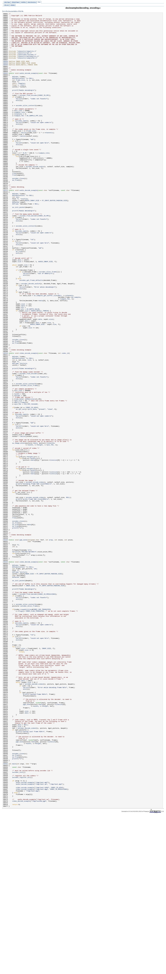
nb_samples (76, 354)
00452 (5, 914)
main (14, 914)
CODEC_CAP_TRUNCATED (41, 729)
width (17, 470)
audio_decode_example (28, 226)
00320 (5, 645)
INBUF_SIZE (29, 686)
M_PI (25, 181)
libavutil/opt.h (24, 61)
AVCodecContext (18, 91)
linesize (50, 529)
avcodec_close (18, 212)
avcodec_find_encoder (28, 112)
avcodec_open (21, 142)
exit (17, 118)
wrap (51, 645)
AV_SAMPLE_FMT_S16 (34, 136)
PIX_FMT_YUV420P (30, 482)
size (19, 311)
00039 (5, 73)
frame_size (20, 94)
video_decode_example (28, 672)
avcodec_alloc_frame (47, 324)
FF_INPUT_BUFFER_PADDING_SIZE (54, 238)
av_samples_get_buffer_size (45, 352)
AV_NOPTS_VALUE (33, 368)
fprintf (19, 116)
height (17, 472)
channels (18, 134)
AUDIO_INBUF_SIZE (32, 238)
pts (22, 368)
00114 (5, 226)
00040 (5, 75)
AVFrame (15, 242)
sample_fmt (19, 136)
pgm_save (23, 645)
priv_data (32, 489)
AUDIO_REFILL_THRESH (39, 370)
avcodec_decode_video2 (34, 818)
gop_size (18, 478)
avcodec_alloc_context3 (26, 124)
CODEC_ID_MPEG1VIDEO (46, 710)
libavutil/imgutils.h (27, 59)
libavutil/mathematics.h (28, 65)
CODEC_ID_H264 (31, 486)
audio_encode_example (28, 85)
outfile (24, 236)
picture (23, 434)
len (17, 234)
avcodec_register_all (21, 930)
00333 (5, 672)
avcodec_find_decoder (28, 256)
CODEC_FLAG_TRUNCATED (35, 731)
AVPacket (15, 240)
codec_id (65, 421)
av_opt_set (20, 489)
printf (15, 106)
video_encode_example (28, 421)
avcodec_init (17, 924)
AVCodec (15, 89)
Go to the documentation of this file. (13, 11)
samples (22, 98)
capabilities (26, 729)
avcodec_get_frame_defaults (31, 334)
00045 (5, 85)
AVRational (30, 476)
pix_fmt (18, 482)
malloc (24, 157)
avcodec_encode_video (35, 576)
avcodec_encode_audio (35, 197)
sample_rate (20, 132)
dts (22, 366)
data (19, 309)
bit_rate (18, 130)
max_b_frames (20, 480)
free (14, 206)
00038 (5, 71)
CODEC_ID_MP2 (43, 112)
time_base (19, 476)
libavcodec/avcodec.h (27, 63)
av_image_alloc (18, 529)
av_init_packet (18, 246)
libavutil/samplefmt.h (27, 67)
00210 (5, 421)
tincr (22, 100)
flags (21, 731)
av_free (15, 214)
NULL (31, 91)
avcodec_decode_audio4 (30, 338)
